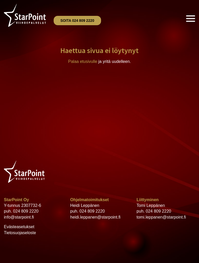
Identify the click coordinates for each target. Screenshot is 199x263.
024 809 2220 (26, 211)
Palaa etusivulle (82, 61)
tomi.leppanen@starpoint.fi (161, 217)
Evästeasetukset (19, 227)
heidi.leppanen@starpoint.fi (95, 217)
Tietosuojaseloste (20, 233)
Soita (77, 20)
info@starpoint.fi (19, 217)
